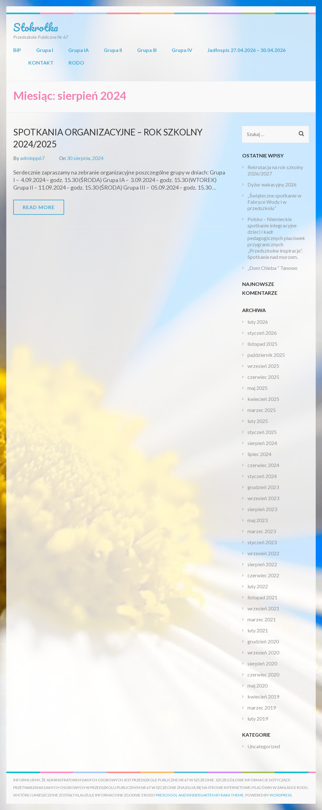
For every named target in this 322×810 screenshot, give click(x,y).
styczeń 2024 (262, 476)
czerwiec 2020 (263, 674)
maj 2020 (257, 685)
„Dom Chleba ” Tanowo (272, 268)
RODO (76, 63)
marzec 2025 (261, 410)
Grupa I (44, 50)
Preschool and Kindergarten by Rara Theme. (200, 795)
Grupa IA (78, 50)
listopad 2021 (262, 597)
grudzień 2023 (263, 487)
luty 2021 (257, 630)
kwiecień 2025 (263, 399)
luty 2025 (257, 421)
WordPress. (280, 795)
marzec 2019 (261, 707)
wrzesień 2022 (263, 553)
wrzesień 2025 (263, 366)
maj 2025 (257, 388)
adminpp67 (32, 158)
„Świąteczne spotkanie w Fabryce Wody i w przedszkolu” (274, 201)
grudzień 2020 (263, 641)
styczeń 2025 (262, 432)
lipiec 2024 (259, 454)
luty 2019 (257, 719)
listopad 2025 (262, 344)
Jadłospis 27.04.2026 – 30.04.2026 (246, 50)
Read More (39, 207)
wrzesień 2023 (263, 498)
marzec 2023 (261, 531)
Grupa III (147, 50)
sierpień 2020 (262, 663)
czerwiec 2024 (263, 465)
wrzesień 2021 (263, 608)
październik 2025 (266, 355)
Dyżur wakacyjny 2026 (272, 184)
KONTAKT (40, 63)
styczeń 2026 (262, 333)
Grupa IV (182, 50)
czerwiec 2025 (263, 377)
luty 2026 (257, 322)
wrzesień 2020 (263, 652)
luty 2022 (257, 586)
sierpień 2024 (262, 443)
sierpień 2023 (262, 509)
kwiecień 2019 (263, 696)
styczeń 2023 (262, 542)
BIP (17, 50)
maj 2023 (257, 520)
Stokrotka (35, 27)
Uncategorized (263, 746)
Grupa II (113, 50)
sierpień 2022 (262, 564)
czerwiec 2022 (263, 575)
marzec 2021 (261, 619)
